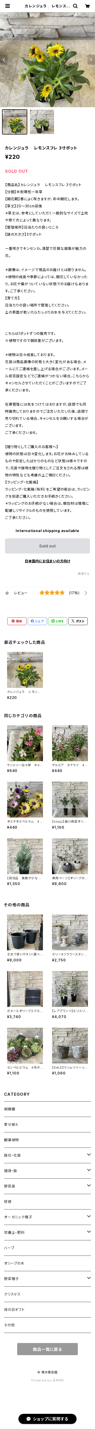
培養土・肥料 (14, 1232)
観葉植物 (11, 1140)
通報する (84, 574)
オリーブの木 (14, 1263)
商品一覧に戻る (47, 1349)
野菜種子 (11, 1279)
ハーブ (9, 1248)
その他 (9, 1325)
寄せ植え (11, 1124)
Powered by (47, 1380)
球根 (8, 1201)
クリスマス (12, 1294)
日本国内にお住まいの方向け (47, 561)
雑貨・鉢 (10, 1171)
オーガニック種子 (18, 1217)
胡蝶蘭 (9, 1109)
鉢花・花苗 (12, 1155)
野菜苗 (9, 1186)
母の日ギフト (14, 1309)
